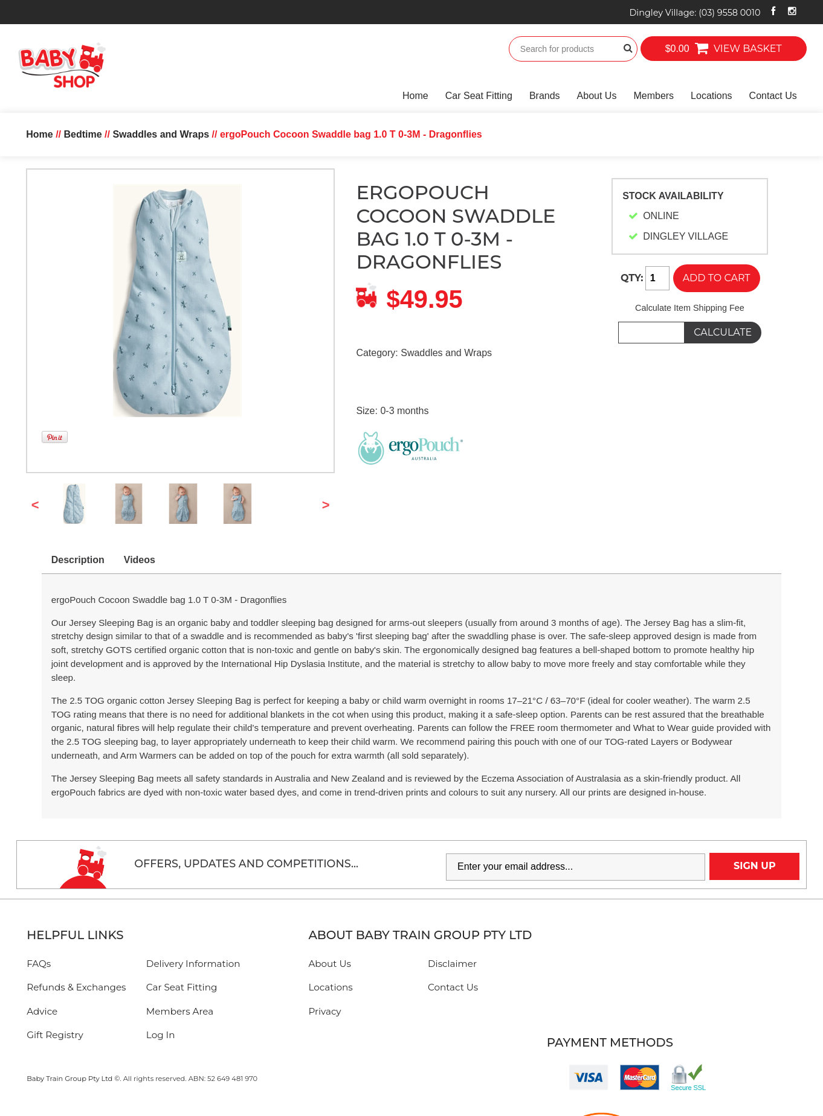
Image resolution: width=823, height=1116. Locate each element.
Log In (160, 1035)
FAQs (39, 963)
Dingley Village (694, 12)
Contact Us (773, 96)
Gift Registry (55, 1035)
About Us (597, 96)
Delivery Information (193, 963)
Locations (711, 96)
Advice (42, 1011)
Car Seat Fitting (478, 96)
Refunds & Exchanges (76, 987)
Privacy (324, 1011)
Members (653, 96)
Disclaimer (452, 963)
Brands (544, 96)
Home (415, 96)
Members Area (179, 1011)
